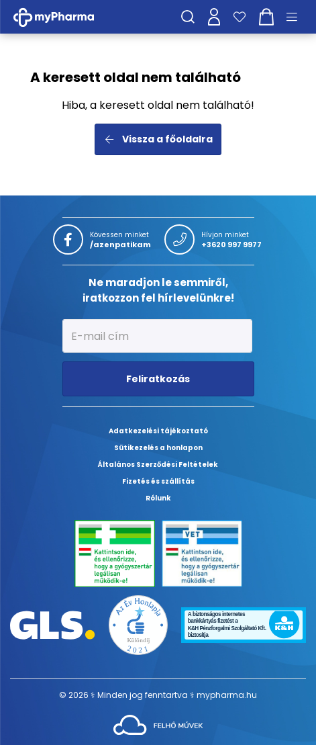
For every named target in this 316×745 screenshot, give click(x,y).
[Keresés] (188, 17)
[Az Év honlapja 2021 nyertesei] (138, 624)
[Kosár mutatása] (266, 17)
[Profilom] (214, 17)
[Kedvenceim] (239, 17)
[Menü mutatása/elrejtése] (296, 17)
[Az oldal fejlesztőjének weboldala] (158, 724)
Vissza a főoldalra (158, 139)
